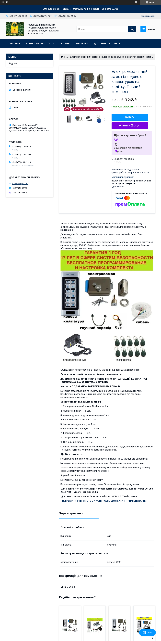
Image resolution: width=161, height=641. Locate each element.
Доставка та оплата (107, 43)
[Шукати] (132, 29)
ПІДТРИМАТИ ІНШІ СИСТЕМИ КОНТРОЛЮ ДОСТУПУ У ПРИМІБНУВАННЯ (103, 501)
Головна (14, 43)
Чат (147, 632)
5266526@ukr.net (20, 183)
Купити (130, 117)
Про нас (64, 43)
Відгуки (13, 63)
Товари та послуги (38, 43)
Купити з (129, 125)
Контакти (82, 43)
